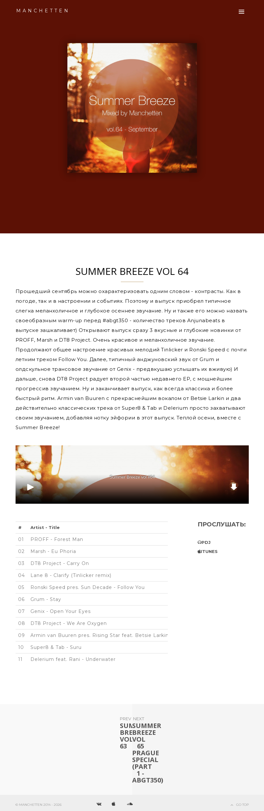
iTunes (209, 551)
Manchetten (43, 11)
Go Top (242, 805)
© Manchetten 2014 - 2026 (39, 805)
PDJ (206, 542)
